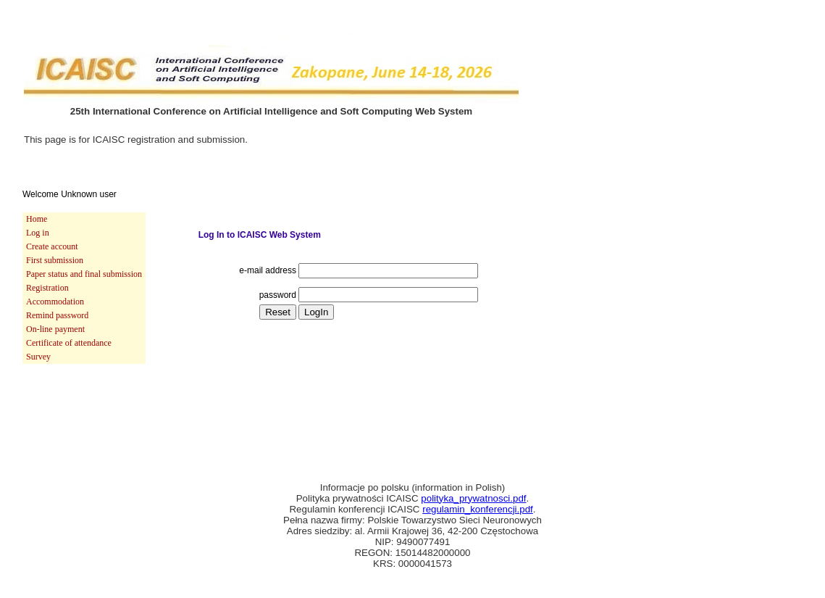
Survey (38, 357)
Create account (52, 246)
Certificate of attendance (69, 343)
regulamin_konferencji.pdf (477, 509)
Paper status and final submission (84, 274)
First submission (54, 260)
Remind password (57, 315)
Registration (47, 288)
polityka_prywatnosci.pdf (473, 498)
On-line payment (55, 329)
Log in (37, 233)
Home (36, 219)
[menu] (84, 288)
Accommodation (55, 301)
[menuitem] (84, 219)
